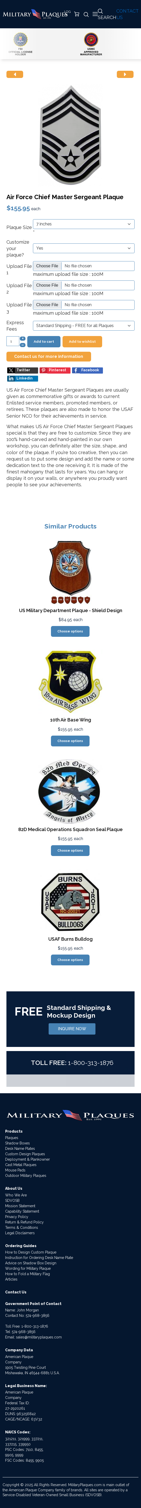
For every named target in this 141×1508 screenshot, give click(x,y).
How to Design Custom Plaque (30, 1252)
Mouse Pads (15, 1170)
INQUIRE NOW (72, 1028)
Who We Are (16, 1195)
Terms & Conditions (21, 1227)
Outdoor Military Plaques (25, 1176)
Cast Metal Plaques (21, 1165)
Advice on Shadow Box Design (30, 1263)
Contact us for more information (48, 356)
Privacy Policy (16, 1217)
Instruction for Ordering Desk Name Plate (39, 1258)
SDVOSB (12, 1200)
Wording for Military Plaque (28, 1268)
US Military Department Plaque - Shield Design (70, 610)
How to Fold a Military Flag (27, 1274)
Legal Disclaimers (20, 1233)
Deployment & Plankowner (27, 1159)
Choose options (70, 631)
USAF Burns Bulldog (70, 939)
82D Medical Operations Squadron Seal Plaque (70, 829)
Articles (11, 1279)
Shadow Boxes (17, 1143)
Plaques (11, 1138)
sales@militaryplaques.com (39, 1337)
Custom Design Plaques (25, 1154)
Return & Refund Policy (24, 1222)
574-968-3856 (37, 1315)
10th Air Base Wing (70, 719)
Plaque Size (19, 227)
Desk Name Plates (20, 1149)
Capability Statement (22, 1211)
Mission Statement (20, 1206)
